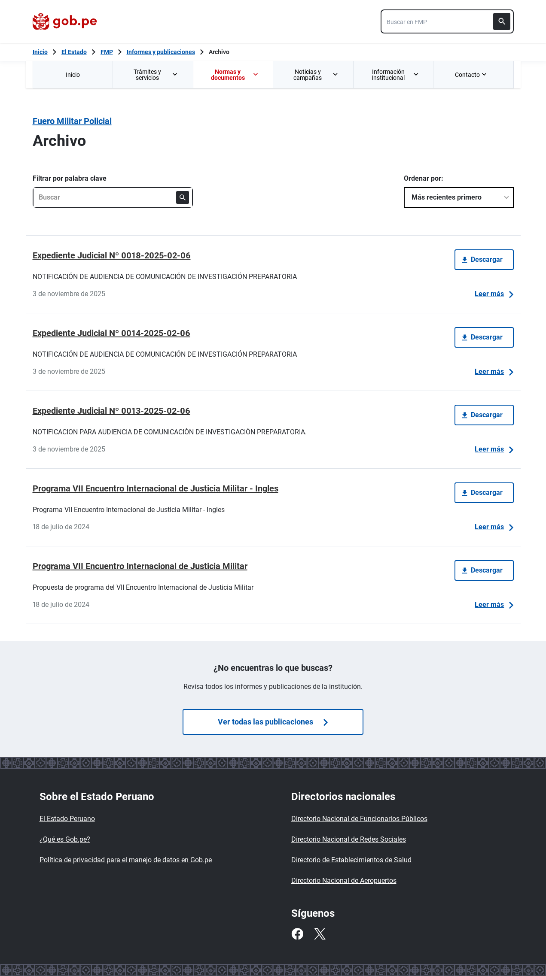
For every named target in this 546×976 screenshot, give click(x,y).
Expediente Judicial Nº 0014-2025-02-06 (111, 333)
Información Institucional (395, 74)
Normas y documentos (235, 74)
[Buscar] (501, 21)
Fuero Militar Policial (72, 121)
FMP (107, 51)
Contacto (471, 74)
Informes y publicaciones (161, 51)
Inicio (73, 74)
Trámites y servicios (156, 74)
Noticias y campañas (316, 74)
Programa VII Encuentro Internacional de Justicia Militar (140, 566)
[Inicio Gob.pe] (40, 52)
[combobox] (447, 21)
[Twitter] (320, 934)
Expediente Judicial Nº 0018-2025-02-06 (112, 255)
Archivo (219, 51)
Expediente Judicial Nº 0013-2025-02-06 (111, 411)
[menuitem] (73, 74)
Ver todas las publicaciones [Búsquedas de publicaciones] (273, 721)
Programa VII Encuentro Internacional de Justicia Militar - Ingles (155, 488)
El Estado (74, 51)
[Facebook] (297, 934)
